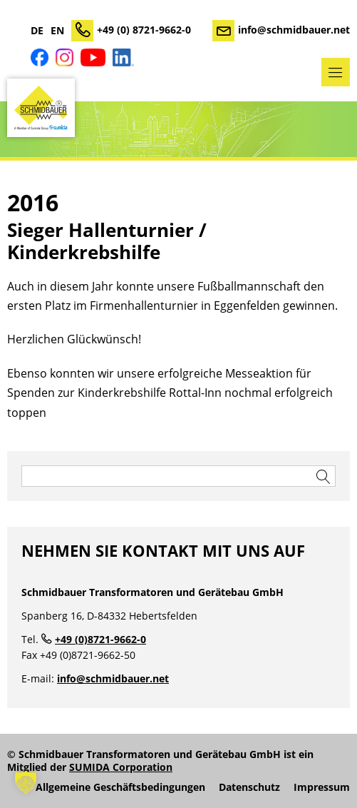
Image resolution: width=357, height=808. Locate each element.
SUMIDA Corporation (120, 767)
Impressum (322, 787)
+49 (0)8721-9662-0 (100, 639)
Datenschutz (249, 787)
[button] (25, 782)
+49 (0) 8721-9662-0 (144, 29)
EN (57, 31)
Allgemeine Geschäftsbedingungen (120, 787)
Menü (335, 72)
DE (37, 31)
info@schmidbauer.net (294, 29)
